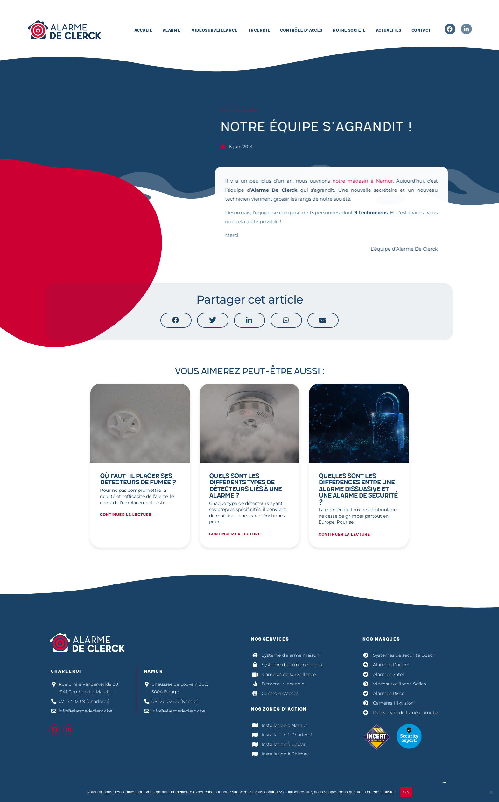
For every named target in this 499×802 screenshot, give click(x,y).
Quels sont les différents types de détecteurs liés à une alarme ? (245, 486)
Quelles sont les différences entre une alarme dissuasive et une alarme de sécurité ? (358, 489)
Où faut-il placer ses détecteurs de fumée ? (138, 479)
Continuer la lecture (125, 514)
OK (406, 792)
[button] (176, 320)
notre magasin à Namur (360, 181)
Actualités (236, 110)
